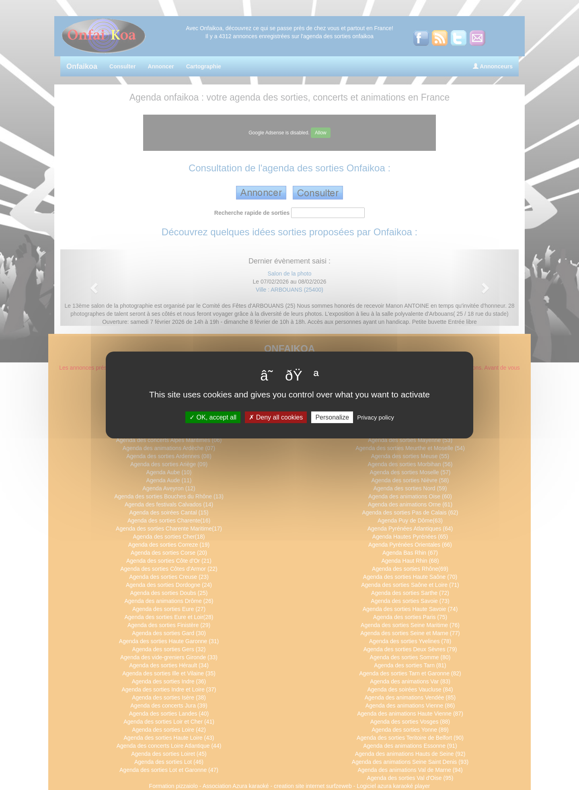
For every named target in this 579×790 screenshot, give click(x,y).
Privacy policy (375, 417)
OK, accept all (212, 417)
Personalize (332, 417)
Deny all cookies (276, 417)
